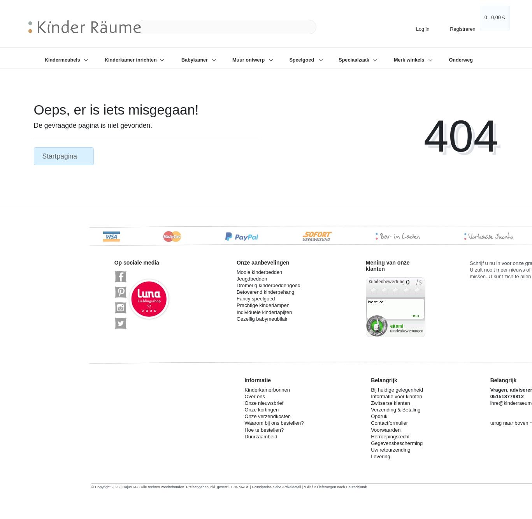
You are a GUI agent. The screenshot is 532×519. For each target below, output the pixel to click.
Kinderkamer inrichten (131, 60)
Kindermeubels (63, 60)
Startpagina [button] (63, 156)
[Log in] (419, 29)
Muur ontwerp (249, 60)
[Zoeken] (325, 27)
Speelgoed (302, 60)
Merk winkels (410, 60)
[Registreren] (457, 27)
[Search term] (226, 27)
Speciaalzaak (354, 60)
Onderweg (461, 60)
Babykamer (195, 60)
